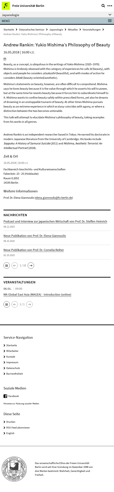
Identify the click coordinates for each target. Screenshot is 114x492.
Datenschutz (13, 368)
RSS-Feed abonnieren (18, 427)
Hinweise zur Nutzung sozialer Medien (21, 403)
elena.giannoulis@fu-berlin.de (53, 198)
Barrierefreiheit (14, 373)
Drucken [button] (10, 421)
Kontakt (10, 356)
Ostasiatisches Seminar (31, 29)
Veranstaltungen (92, 29)
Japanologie (56, 29)
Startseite (9, 29)
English (10, 433)
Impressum (12, 362)
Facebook (13, 396)
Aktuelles (73, 29)
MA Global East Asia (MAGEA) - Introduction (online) (37, 294)
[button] (7, 265)
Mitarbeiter (12, 351)
